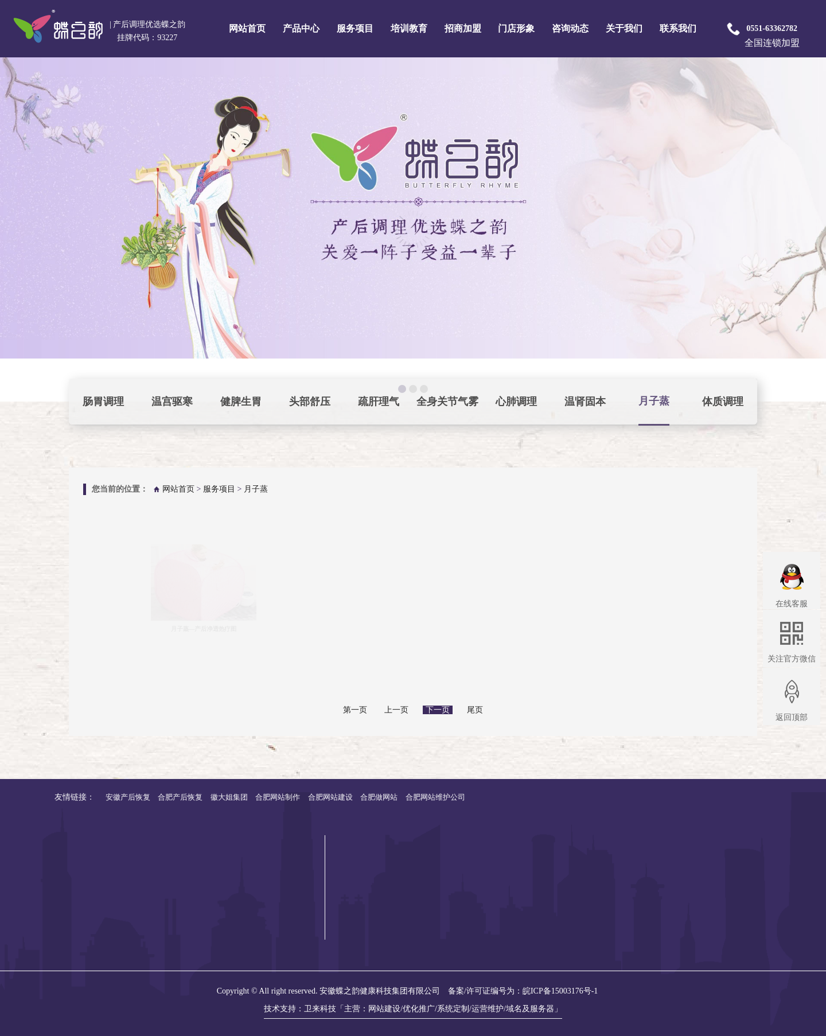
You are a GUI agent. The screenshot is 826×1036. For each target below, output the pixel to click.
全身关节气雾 (447, 401)
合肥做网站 (64, 797)
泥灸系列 (685, 890)
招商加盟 (463, 28)
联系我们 (678, 28)
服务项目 (355, 28)
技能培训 (794, 863)
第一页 (355, 710)
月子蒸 (653, 401)
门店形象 (516, 28)
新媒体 (790, 877)
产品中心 (301, 28)
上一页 (396, 710)
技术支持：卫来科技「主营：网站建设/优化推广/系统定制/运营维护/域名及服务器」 (413, 1008)
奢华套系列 (689, 849)
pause (413, 229)
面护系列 (685, 863)
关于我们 (624, 28)
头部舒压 (309, 401)
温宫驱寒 (172, 401)
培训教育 (409, 28)
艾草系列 (685, 918)
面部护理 (742, 863)
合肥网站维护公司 (121, 797)
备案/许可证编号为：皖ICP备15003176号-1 (523, 991)
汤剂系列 (685, 904)
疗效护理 (742, 890)
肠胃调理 (103, 401)
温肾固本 (585, 401)
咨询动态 (570, 28)
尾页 (475, 710)
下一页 (438, 710)
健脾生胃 (241, 401)
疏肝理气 (378, 401)
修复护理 (742, 904)
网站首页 (247, 28)
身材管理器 (689, 932)
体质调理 (722, 401)
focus (12, 371)
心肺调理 (516, 401)
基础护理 (742, 849)
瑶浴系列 (685, 877)
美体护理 (742, 877)
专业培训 (794, 849)
